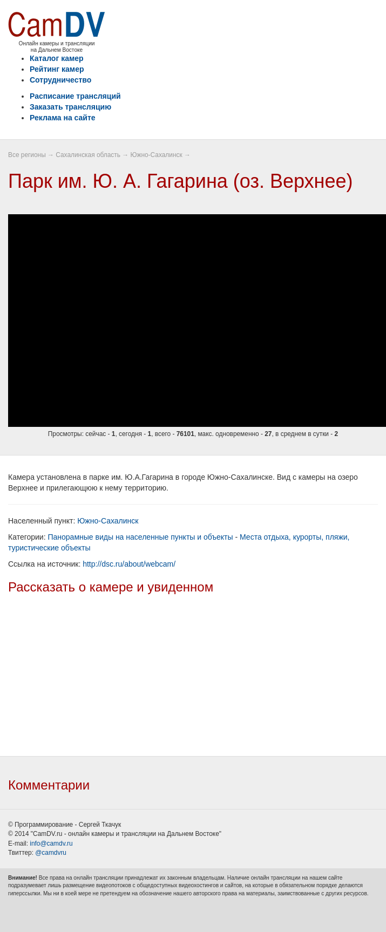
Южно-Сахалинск (156, 155)
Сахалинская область (88, 155)
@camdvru (50, 852)
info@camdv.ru (51, 843)
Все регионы (27, 155)
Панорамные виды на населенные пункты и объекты (140, 537)
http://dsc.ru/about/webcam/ (129, 564)
